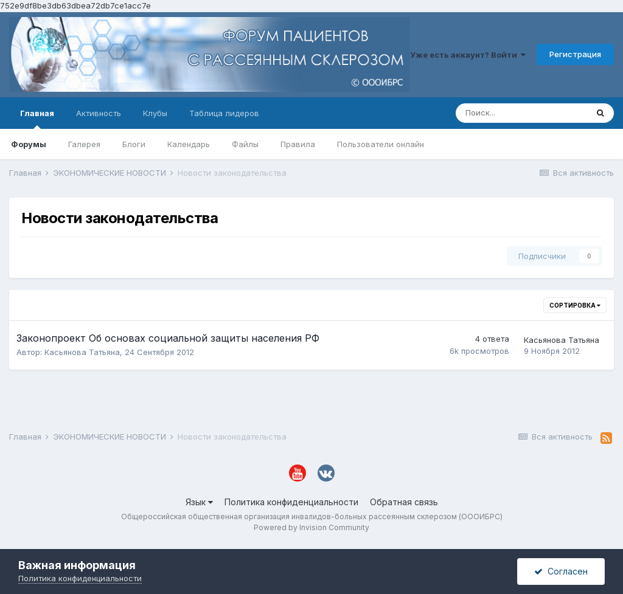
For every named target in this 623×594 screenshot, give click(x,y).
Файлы (245, 144)
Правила (297, 144)
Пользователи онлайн (380, 144)
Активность (98, 113)
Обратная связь (404, 502)
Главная (37, 118)
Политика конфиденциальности (291, 502)
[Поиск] (521, 113)
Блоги (133, 144)
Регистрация (575, 54)
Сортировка (574, 305)
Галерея (84, 144)
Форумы (28, 144)
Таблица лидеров (224, 113)
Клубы (155, 113)
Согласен (561, 571)
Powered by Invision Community (311, 527)
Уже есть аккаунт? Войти (468, 55)
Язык (199, 502)
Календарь (188, 144)
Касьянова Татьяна (82, 352)
